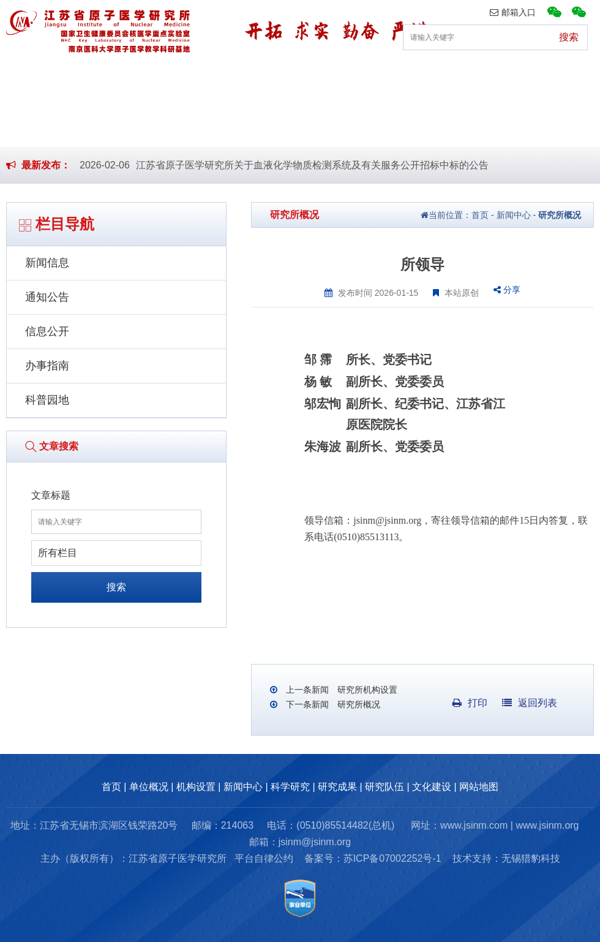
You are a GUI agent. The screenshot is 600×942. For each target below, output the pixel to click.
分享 (506, 290)
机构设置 (170, 76)
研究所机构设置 (366, 690)
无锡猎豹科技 (530, 858)
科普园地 (47, 400)
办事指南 (47, 366)
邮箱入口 (513, 12)
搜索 (116, 587)
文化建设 (568, 76)
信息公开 (47, 331)
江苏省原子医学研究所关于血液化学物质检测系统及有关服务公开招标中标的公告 (312, 165)
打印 (469, 703)
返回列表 (529, 703)
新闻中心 (250, 76)
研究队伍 (488, 76)
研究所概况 (559, 215)
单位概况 (91, 76)
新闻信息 (47, 263)
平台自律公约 (263, 858)
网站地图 (478, 787)
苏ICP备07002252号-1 (392, 858)
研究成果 (409, 76)
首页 (22, 76)
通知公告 (47, 297)
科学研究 (330, 76)
